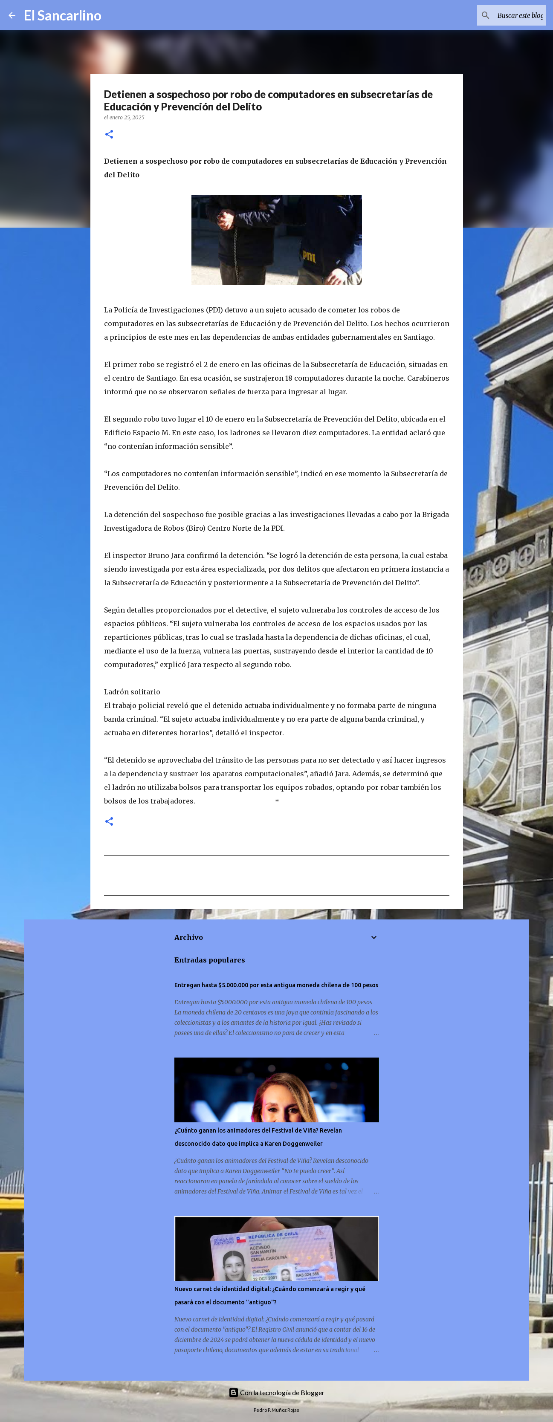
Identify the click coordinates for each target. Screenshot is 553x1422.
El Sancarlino (62, 15)
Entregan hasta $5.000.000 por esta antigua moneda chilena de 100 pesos (276, 985)
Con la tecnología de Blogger (276, 1392)
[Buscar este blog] (501, 15)
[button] (109, 135)
